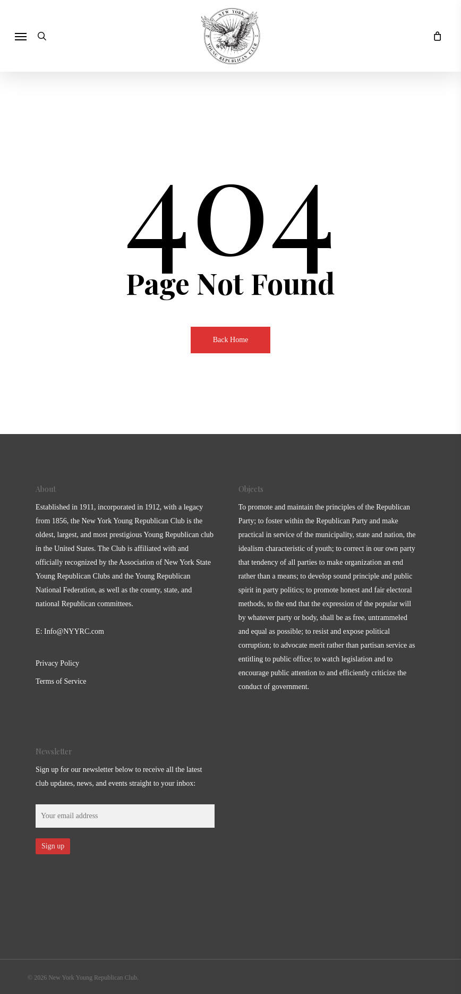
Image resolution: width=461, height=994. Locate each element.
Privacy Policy (57, 663)
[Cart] (434, 35)
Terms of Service (61, 681)
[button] (21, 36)
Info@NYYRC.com (74, 631)
